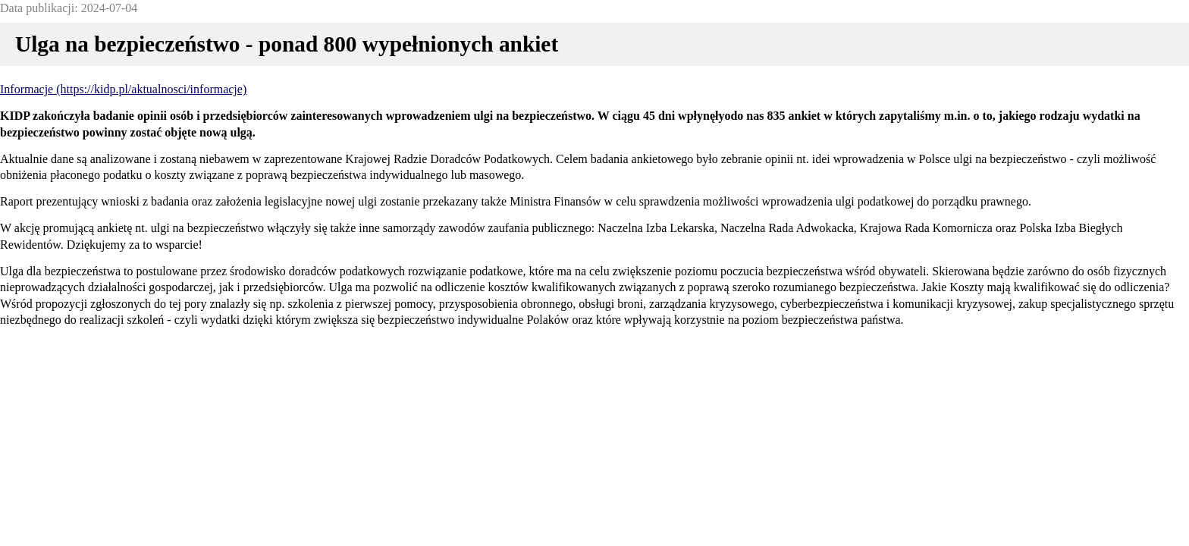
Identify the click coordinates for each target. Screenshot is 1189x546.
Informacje (26, 89)
